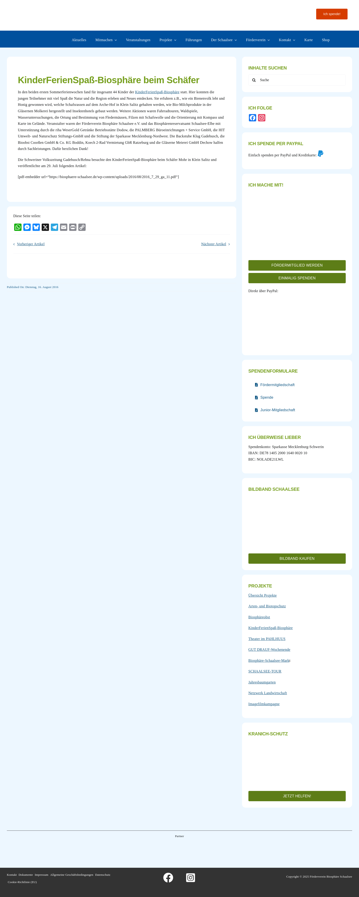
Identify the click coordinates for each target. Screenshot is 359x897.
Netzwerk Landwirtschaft (267, 693)
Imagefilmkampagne (264, 704)
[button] (297, 265)
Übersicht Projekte (262, 595)
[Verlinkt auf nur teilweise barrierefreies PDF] (274, 385)
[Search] (254, 80)
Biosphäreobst (259, 617)
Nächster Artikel (213, 244)
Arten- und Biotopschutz (267, 606)
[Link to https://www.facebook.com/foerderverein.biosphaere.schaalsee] (168, 878)
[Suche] (297, 80)
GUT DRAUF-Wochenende (269, 649)
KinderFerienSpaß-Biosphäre (157, 92)
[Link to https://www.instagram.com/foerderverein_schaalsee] (191, 878)
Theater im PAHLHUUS (267, 639)
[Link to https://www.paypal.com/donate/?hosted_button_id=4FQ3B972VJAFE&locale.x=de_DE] (320, 153)
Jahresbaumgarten (262, 682)
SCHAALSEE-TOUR (264, 671)
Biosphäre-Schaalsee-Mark (268, 660)
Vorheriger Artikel (31, 244)
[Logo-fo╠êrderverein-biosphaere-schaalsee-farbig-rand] (41, 7)
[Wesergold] (216, 848)
